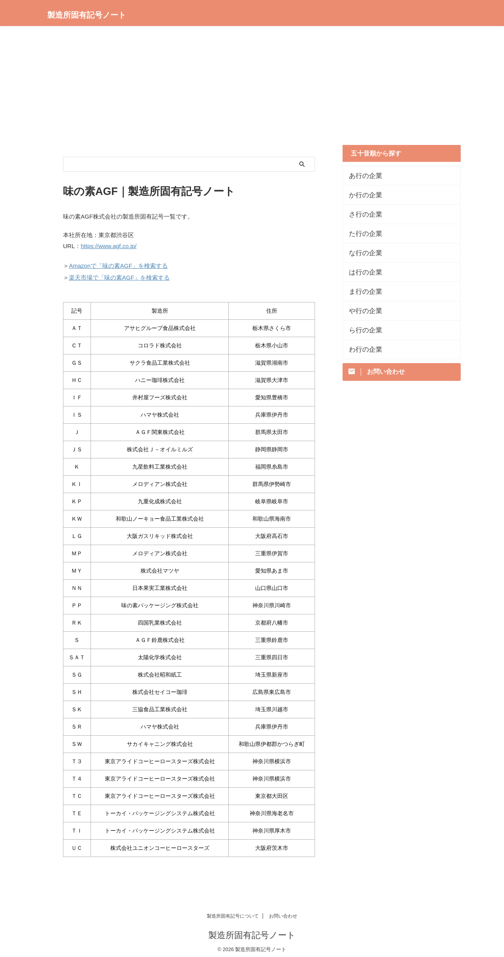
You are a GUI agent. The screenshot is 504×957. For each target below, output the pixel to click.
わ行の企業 (362, 349)
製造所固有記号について (233, 912)
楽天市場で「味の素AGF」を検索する (119, 274)
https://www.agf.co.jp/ (109, 245)
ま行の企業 (362, 291)
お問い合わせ (283, 912)
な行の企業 (362, 253)
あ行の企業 (362, 175)
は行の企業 (362, 272)
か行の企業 (362, 195)
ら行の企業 (362, 330)
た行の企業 (362, 233)
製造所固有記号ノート (86, 15)
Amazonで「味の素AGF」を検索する (118, 264)
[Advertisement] (252, 90)
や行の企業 (362, 311)
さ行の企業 (362, 214)
